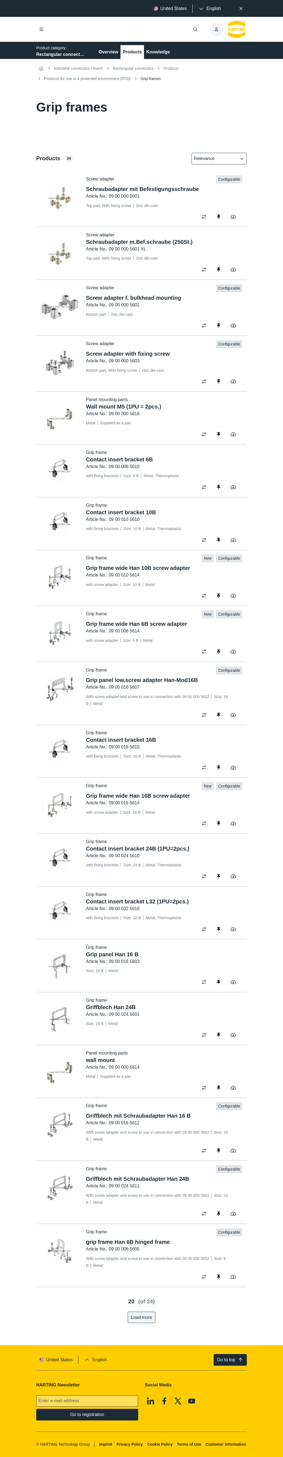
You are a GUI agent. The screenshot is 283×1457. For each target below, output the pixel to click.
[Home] (41, 68)
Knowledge (158, 52)
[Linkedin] (150, 1401)
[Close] (241, 8)
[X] (178, 1401)
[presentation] (209, 8)
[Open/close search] (195, 29)
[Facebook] (164, 1401)
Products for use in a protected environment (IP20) (87, 78)
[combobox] (215, 158)
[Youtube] (192, 1401)
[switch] (206, 217)
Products (132, 52)
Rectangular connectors (133, 68)
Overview (108, 52)
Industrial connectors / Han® (78, 68)
